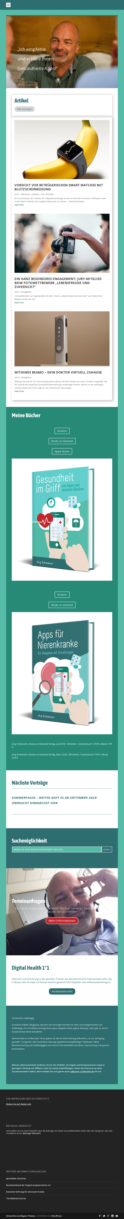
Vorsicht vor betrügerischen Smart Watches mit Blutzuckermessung (58, 187)
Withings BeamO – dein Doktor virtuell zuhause (58, 372)
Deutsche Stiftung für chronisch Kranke (25, 1191)
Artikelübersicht (62, 991)
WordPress (57, 1216)
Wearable (49, 194)
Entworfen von (13, 1216)
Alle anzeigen (24, 109)
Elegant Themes (27, 1216)
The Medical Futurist (16, 1198)
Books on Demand (62, 441)
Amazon (62, 430)
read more (19, 204)
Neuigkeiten (26, 292)
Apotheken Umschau (16, 1178)
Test (42, 194)
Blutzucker (25, 194)
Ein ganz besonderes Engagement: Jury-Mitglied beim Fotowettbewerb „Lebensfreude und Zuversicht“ (58, 283)
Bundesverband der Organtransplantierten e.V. (28, 1185)
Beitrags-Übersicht (32, 1133)
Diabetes (35, 194)
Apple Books (62, 451)
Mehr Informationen (62, 920)
